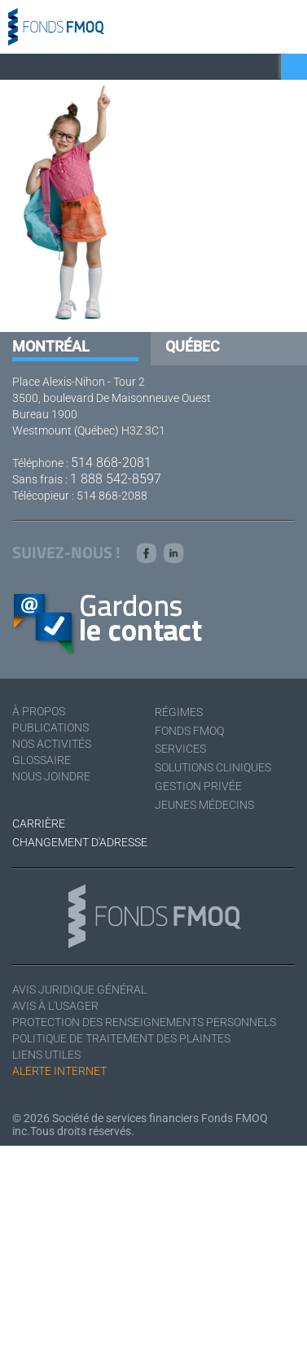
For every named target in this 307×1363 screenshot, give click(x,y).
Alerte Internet (59, 1070)
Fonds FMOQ (189, 730)
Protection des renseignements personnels (144, 1022)
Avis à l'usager (55, 1005)
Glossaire (41, 760)
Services (180, 748)
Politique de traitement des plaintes (121, 1038)
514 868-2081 (111, 462)
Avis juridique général (79, 989)
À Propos (38, 711)
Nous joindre (51, 776)
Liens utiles (46, 1054)
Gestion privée (198, 786)
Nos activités (51, 743)
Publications (50, 727)
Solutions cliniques (213, 767)
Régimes (179, 712)
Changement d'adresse (79, 842)
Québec (192, 346)
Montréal (51, 346)
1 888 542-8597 (115, 479)
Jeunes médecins (204, 804)
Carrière (38, 823)
